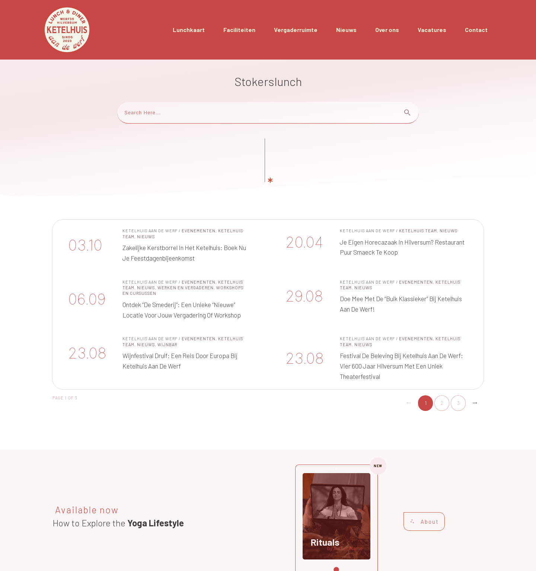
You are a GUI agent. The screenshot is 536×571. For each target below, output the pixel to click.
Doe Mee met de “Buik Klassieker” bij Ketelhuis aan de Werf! (376, 257)
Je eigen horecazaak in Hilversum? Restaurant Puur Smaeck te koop (376, 203)
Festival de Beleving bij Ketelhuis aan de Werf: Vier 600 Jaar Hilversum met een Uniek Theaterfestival (376, 316)
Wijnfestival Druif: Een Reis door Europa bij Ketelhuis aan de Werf (159, 316)
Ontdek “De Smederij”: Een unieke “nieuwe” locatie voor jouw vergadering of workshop (159, 257)
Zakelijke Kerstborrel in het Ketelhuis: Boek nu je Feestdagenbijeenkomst (159, 203)
